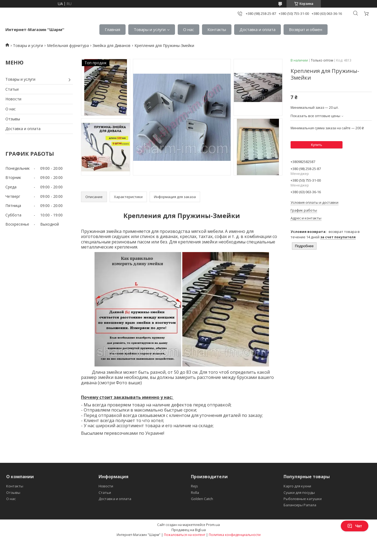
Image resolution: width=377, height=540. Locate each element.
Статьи (12, 89)
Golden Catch (202, 498)
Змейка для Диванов (111, 45)
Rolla (195, 492)
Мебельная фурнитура (68, 45)
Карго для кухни (297, 486)
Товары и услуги (150, 29)
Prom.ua (213, 524)
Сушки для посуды (299, 492)
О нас (188, 29)
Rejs (194, 486)
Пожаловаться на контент (184, 534)
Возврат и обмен (305, 29)
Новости (13, 98)
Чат (354, 526)
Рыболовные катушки (303, 498)
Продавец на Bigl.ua (188, 529)
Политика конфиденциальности (235, 534)
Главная (112, 29)
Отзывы (12, 118)
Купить (316, 145)
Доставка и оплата (257, 29)
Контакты (216, 29)
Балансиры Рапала (300, 504)
